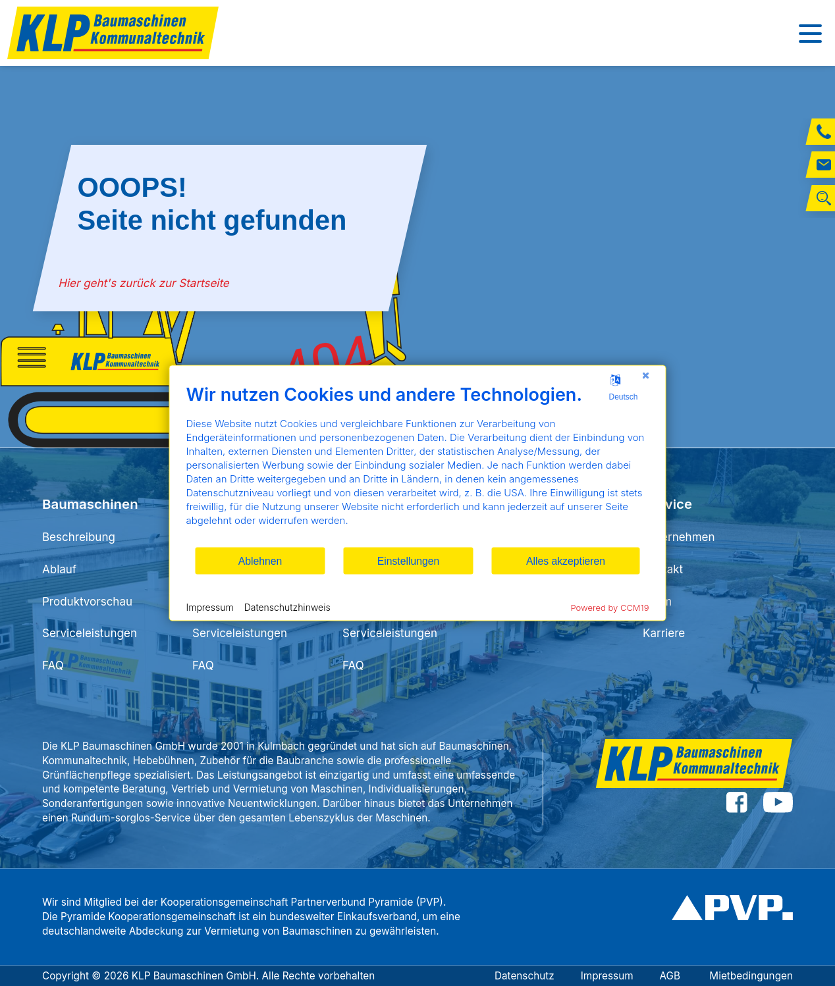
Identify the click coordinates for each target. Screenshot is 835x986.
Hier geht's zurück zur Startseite (144, 283)
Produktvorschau (87, 601)
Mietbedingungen (751, 976)
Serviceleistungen (89, 633)
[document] (417, 465)
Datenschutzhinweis (287, 606)
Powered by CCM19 (610, 607)
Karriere (664, 633)
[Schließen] (646, 376)
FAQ (53, 665)
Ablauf (59, 569)
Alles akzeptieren (565, 560)
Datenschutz (524, 976)
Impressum (607, 976)
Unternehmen (679, 537)
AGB (672, 976)
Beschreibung (78, 537)
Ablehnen (260, 560)
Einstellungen (408, 560)
